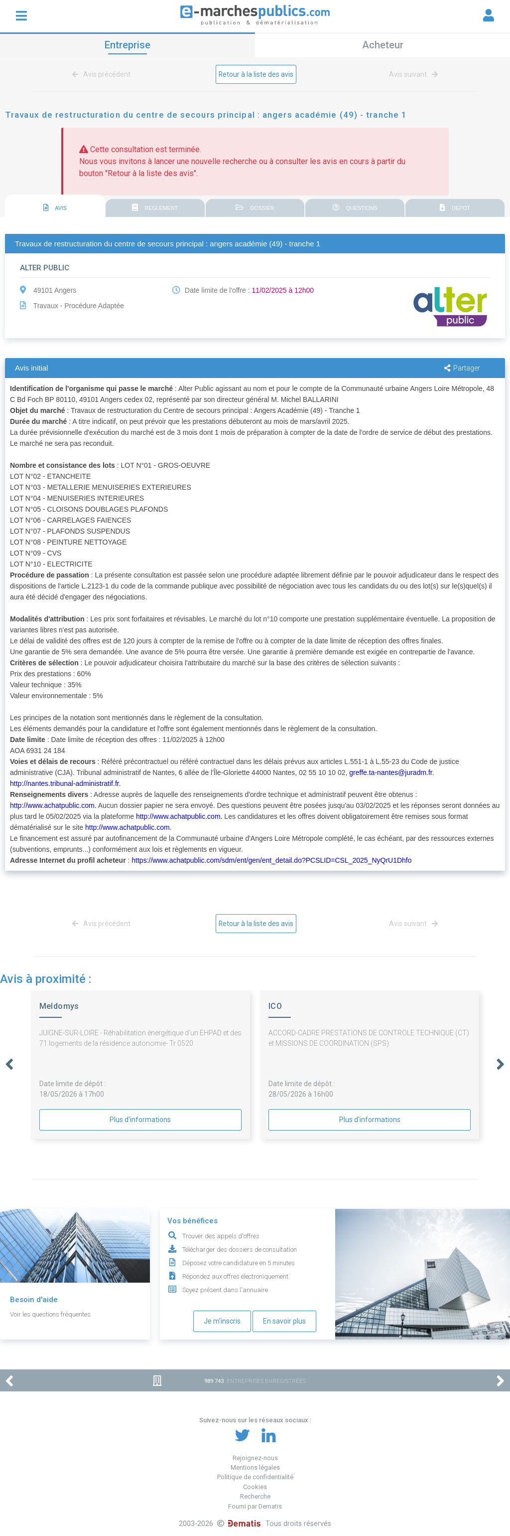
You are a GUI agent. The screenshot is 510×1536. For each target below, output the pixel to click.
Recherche (255, 1496)
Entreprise (127, 45)
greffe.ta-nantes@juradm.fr (390, 772)
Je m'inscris (222, 1321)
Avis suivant (411, 74)
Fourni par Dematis (255, 1506)
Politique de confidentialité (255, 1477)
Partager (462, 368)
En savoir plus (284, 1321)
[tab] (55, 206)
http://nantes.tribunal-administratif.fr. (65, 783)
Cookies (255, 1487)
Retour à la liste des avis (256, 74)
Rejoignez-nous (255, 1458)
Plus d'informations (140, 1120)
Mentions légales (255, 1467)
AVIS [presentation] (55, 207)
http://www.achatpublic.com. (53, 805)
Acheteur (382, 45)
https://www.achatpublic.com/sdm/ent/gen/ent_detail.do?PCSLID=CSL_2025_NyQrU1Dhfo (271, 860)
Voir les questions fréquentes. (51, 1314)
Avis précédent (103, 74)
